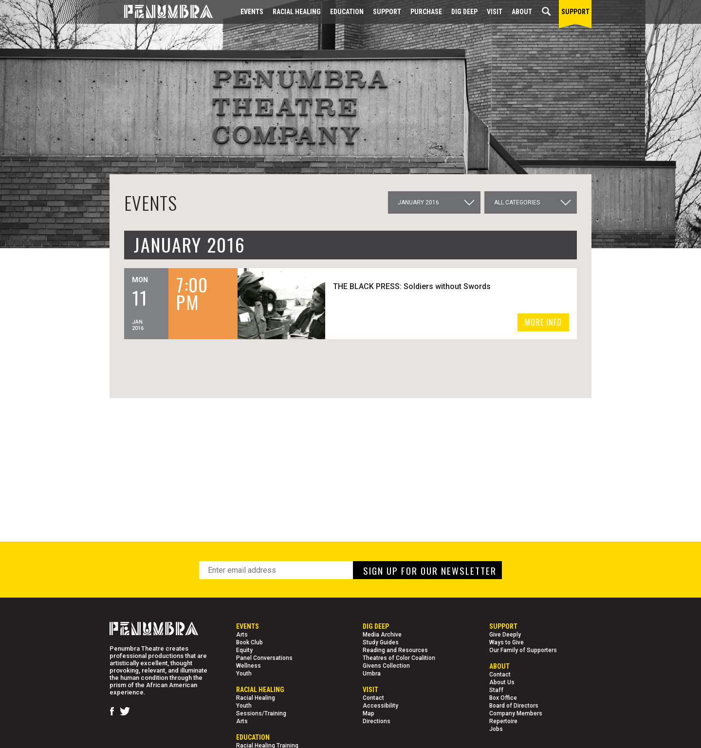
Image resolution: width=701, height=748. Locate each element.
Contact (373, 697)
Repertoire (503, 721)
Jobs (496, 729)
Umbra (372, 673)
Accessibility (380, 705)
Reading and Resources (395, 650)
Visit (494, 12)
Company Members (515, 713)
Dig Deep (464, 12)
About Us (502, 682)
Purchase (426, 12)
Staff (496, 690)
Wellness (248, 665)
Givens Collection (386, 665)
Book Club (249, 642)
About (522, 12)
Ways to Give (506, 642)
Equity (244, 650)
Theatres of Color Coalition (399, 658)
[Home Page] (161, 12)
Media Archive (382, 634)
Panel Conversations (264, 658)
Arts (242, 634)
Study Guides (381, 642)
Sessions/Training (261, 713)
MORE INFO (543, 322)
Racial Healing (297, 12)
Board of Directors (513, 705)
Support (387, 12)
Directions (376, 721)
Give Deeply (505, 634)
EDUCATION (347, 12)
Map (368, 713)
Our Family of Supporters (523, 650)
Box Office (503, 697)
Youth (244, 673)
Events (251, 12)
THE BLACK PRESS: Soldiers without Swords (413, 286)
